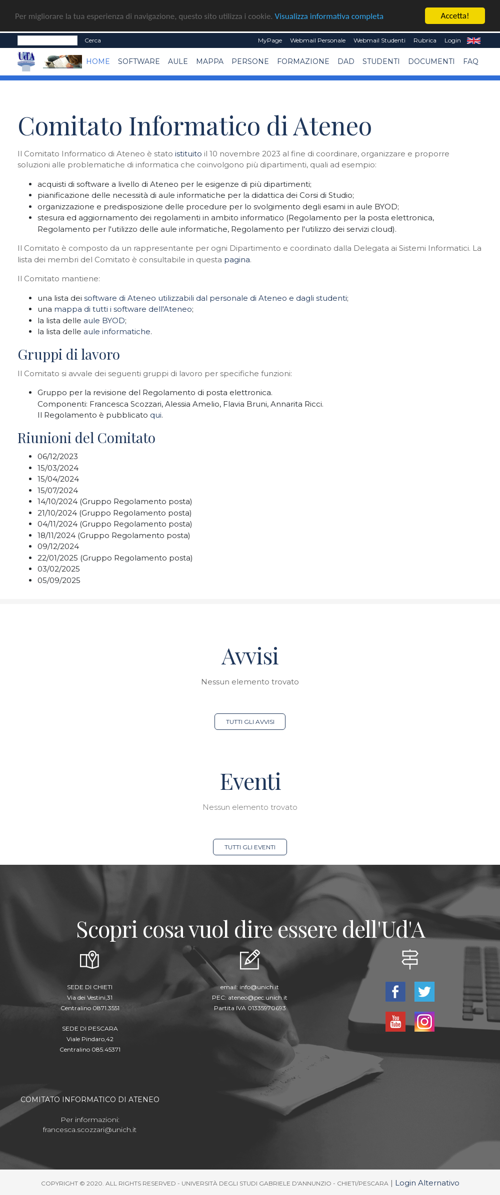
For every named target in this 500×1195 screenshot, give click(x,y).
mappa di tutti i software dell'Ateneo (123, 309)
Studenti (381, 61)
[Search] (48, 40)
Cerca (92, 40)
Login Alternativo (427, 1183)
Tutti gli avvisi (250, 721)
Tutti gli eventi (250, 847)
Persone (250, 61)
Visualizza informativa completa (329, 15)
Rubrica (425, 40)
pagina (237, 259)
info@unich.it (259, 987)
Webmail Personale (318, 40)
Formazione (303, 61)
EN (473, 40)
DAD (346, 61)
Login (452, 40)
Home (98, 61)
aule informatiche (117, 331)
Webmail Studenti (380, 40)
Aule (178, 61)
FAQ (470, 61)
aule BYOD (104, 320)
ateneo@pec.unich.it (258, 997)
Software (139, 61)
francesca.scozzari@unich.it (89, 1129)
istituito (188, 153)
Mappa (210, 61)
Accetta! (455, 15)
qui (156, 415)
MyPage (270, 40)
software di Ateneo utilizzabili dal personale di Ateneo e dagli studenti (215, 298)
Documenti (431, 61)
